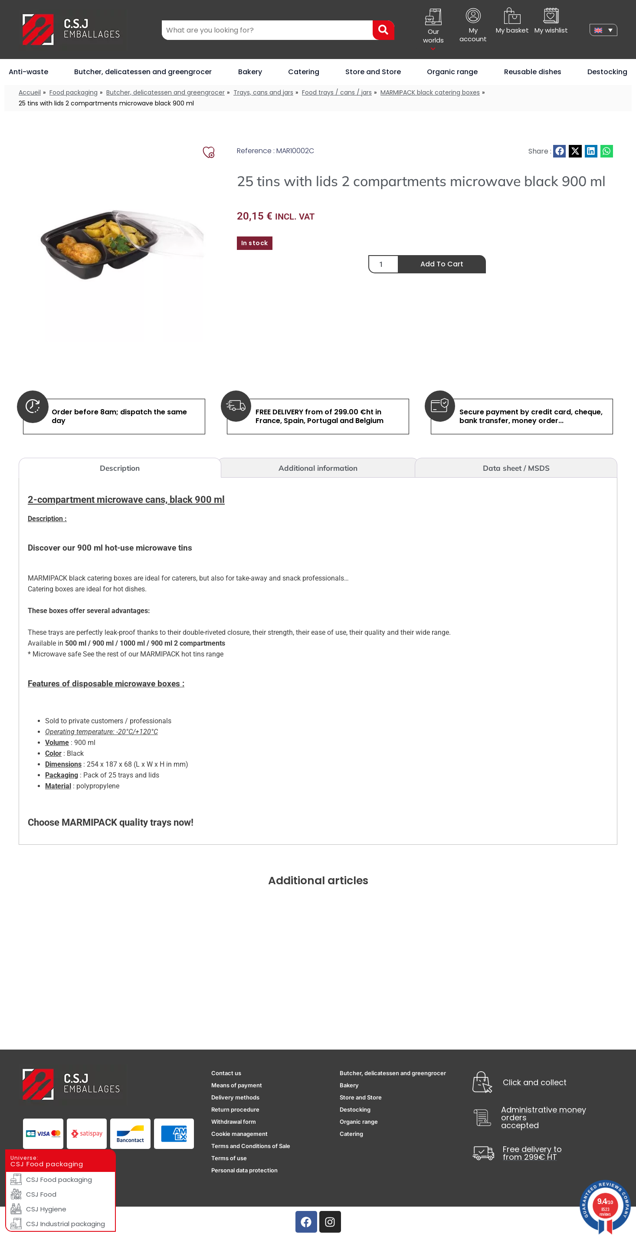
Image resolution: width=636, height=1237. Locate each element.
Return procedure (235, 1109)
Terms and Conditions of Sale (250, 1145)
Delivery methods (235, 1097)
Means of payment (236, 1085)
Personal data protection (244, 1170)
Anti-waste (28, 72)
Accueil (30, 92)
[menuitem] (603, 30)
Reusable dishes (532, 72)
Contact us (226, 1073)
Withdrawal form (233, 1121)
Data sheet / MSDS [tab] (516, 467)
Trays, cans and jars (263, 92)
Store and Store (373, 72)
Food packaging (73, 92)
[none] (603, 30)
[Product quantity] (383, 264)
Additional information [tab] (318, 467)
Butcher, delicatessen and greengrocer (143, 72)
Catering (303, 72)
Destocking (607, 72)
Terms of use (229, 1158)
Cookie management (239, 1133)
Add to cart (441, 264)
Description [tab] (120, 467)
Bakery (250, 72)
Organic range (452, 72)
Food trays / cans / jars (337, 92)
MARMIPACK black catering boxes (430, 92)
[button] (559, 151)
